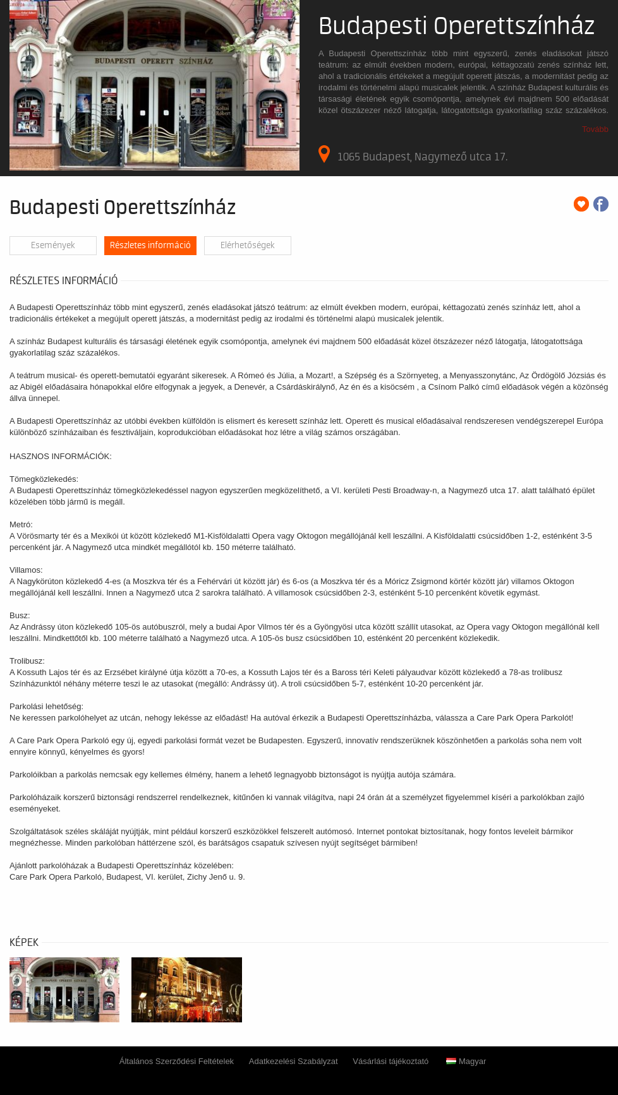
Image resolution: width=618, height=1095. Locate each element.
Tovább (595, 129)
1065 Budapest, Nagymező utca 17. (412, 154)
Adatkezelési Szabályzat (293, 1061)
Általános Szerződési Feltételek (176, 1061)
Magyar (466, 1061)
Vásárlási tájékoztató (390, 1061)
